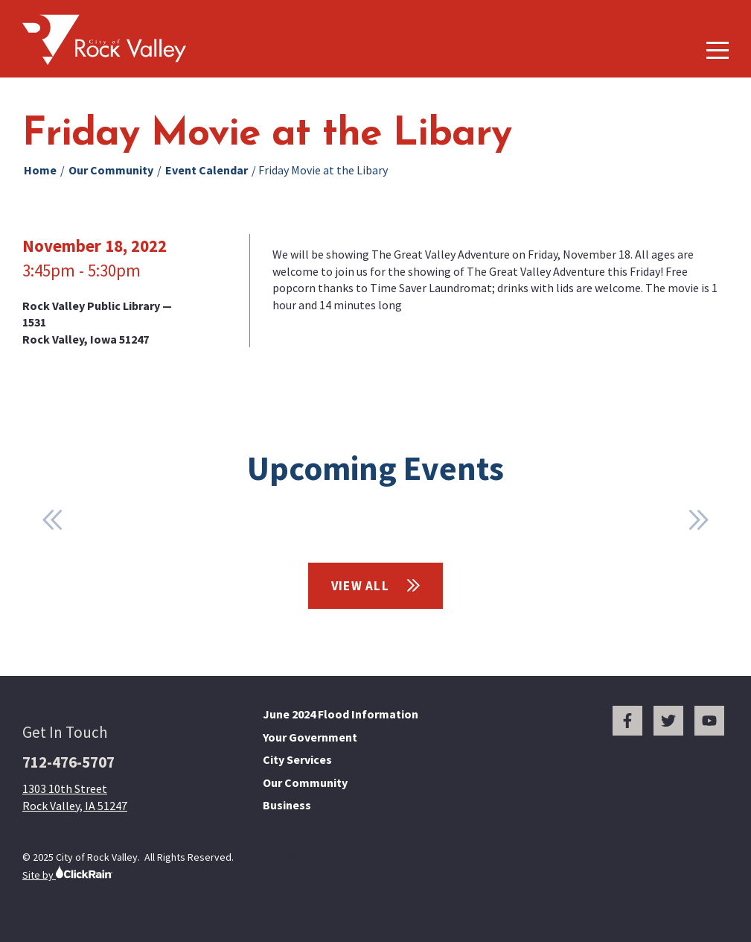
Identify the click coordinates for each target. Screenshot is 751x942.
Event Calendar (206, 169)
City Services (297, 759)
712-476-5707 (68, 762)
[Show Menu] (717, 50)
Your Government (310, 737)
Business (287, 804)
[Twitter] (668, 721)
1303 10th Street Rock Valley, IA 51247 (74, 796)
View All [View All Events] (376, 586)
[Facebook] (627, 721)
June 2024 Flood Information (340, 713)
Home (40, 169)
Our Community (110, 169)
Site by (67, 873)
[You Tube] (709, 721)
